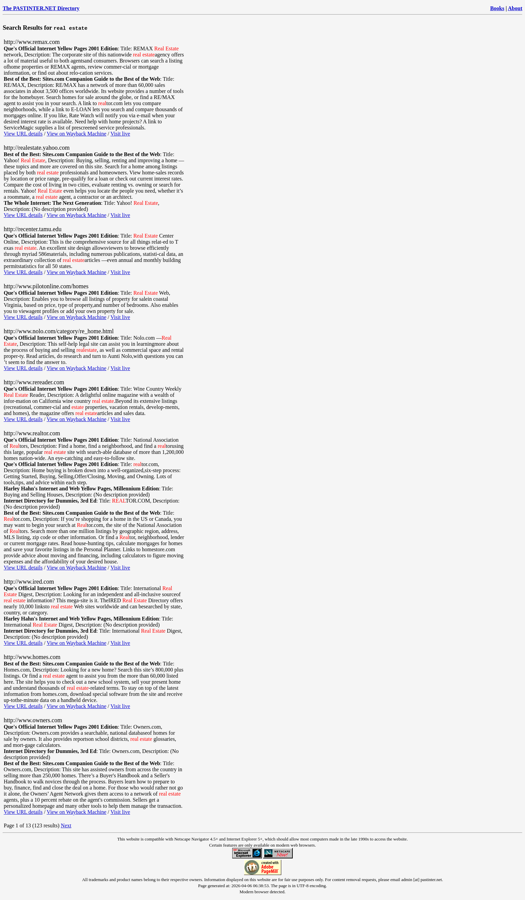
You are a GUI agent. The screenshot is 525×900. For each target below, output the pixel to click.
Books (497, 8)
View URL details (23, 134)
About (515, 8)
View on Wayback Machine (76, 134)
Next (66, 825)
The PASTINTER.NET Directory (41, 8)
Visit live (120, 134)
